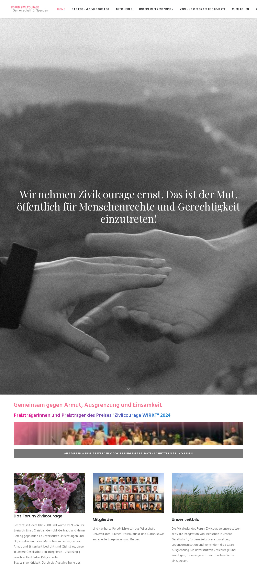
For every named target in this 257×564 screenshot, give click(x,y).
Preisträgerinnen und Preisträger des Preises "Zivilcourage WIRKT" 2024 (92, 333)
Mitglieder (114, 9)
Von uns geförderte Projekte (193, 9)
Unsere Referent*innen (146, 9)
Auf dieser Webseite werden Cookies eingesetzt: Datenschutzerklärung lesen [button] (128, 371)
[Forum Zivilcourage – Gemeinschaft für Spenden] (26, 9)
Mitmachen (230, 9)
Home (51, 9)
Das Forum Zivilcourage (81, 9)
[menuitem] (52, 9)
